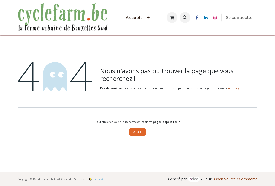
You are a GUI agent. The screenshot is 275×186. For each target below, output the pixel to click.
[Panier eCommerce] (172, 17)
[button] (185, 17)
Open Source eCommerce (235, 178)
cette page (234, 88)
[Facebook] (196, 17)
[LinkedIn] (206, 17)
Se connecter (239, 17)
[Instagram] (215, 17)
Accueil (137, 132)
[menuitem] (133, 17)
